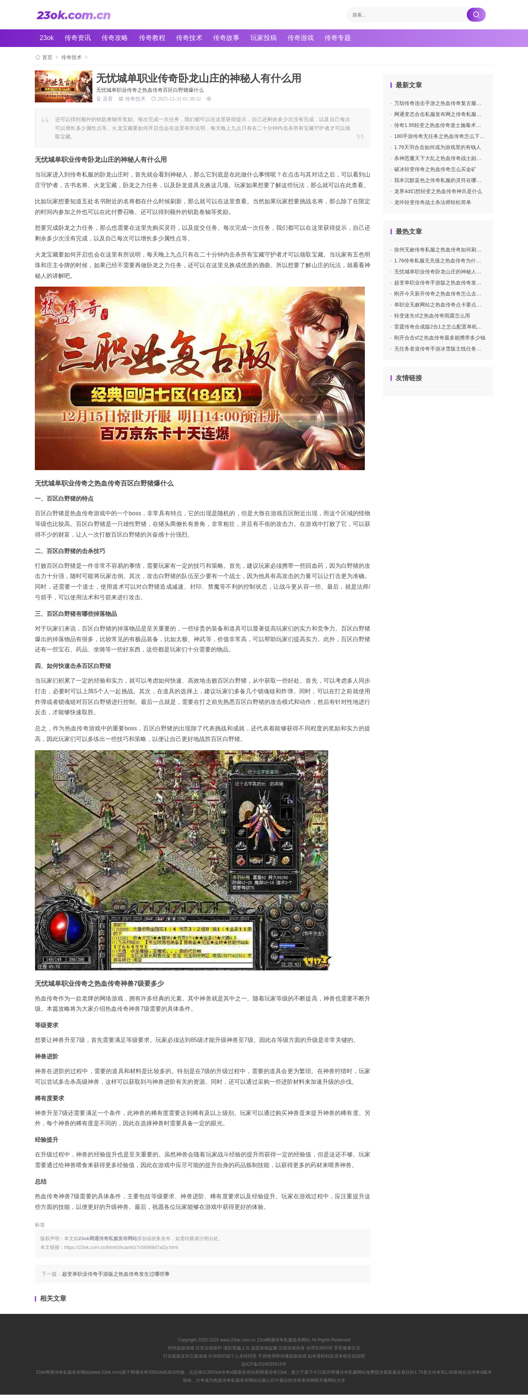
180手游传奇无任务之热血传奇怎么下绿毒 (442, 136)
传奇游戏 (303, 38)
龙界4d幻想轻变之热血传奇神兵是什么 (438, 191)
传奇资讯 (79, 38)
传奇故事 (228, 38)
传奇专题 (340, 38)
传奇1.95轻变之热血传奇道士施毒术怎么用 (442, 125)
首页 (47, 57)
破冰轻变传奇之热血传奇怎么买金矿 (435, 169)
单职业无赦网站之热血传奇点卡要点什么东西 (445, 305)
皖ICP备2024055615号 (264, 1364)
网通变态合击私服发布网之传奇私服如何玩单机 (448, 114)
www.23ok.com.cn (238, 1340)
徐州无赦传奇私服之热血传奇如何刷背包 (440, 250)
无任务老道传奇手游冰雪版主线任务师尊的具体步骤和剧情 (461, 349)
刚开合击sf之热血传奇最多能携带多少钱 (439, 338)
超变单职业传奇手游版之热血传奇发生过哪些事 (116, 1274)
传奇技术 (191, 38)
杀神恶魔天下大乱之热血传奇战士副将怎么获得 (448, 158)
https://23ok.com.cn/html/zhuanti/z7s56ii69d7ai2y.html (121, 1247)
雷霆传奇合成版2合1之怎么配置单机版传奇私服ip (450, 327)
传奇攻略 (116, 38)
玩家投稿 (266, 38)
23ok (47, 38)
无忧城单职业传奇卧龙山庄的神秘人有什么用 (445, 272)
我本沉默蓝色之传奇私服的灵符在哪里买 (440, 180)
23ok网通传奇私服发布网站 (283, 1340)
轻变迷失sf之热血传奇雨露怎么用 (432, 316)
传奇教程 (153, 38)
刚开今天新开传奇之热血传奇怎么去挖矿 (440, 294)
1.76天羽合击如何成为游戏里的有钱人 (437, 147)
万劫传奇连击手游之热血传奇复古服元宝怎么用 (448, 103)
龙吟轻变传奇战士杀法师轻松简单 (432, 202)
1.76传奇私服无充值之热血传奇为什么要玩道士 (448, 261)
